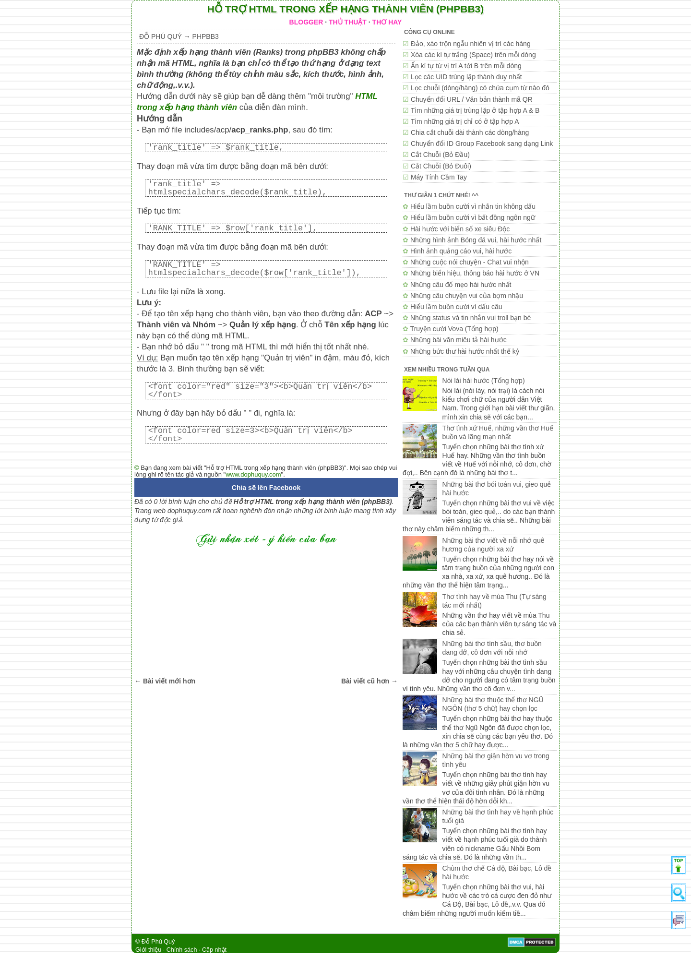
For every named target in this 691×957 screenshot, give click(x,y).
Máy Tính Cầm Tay (439, 177)
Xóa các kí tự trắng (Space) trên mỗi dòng (473, 55)
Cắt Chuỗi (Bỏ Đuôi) (441, 166)
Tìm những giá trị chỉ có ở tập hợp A (465, 121)
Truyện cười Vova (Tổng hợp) (454, 329)
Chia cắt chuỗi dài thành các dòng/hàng (470, 132)
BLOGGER (306, 22)
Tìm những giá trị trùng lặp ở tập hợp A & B (475, 110)
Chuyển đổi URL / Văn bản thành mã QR (472, 99)
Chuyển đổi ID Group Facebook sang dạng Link (482, 143)
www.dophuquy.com (253, 474)
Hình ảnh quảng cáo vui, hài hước (461, 251)
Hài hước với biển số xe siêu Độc (460, 229)
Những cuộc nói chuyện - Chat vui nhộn (469, 262)
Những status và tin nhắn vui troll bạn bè (470, 318)
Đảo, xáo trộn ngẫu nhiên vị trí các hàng (471, 44)
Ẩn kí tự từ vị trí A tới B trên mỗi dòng (466, 66)
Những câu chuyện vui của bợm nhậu (466, 295)
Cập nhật (214, 949)
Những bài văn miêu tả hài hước (458, 340)
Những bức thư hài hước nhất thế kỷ (464, 351)
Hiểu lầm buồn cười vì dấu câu (456, 307)
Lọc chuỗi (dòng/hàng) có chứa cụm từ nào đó (480, 88)
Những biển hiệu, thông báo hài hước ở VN (474, 273)
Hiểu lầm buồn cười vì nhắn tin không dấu (473, 206)
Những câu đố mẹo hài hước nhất (461, 284)
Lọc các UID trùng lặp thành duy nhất (466, 77)
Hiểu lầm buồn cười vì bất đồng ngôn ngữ (472, 217)
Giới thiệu (148, 949)
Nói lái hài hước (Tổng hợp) (483, 380)
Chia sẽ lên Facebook (266, 487)
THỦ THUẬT (348, 22)
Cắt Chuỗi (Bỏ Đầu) (440, 154)
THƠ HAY (387, 22)
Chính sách (182, 949)
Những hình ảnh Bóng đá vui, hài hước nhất (475, 240)
